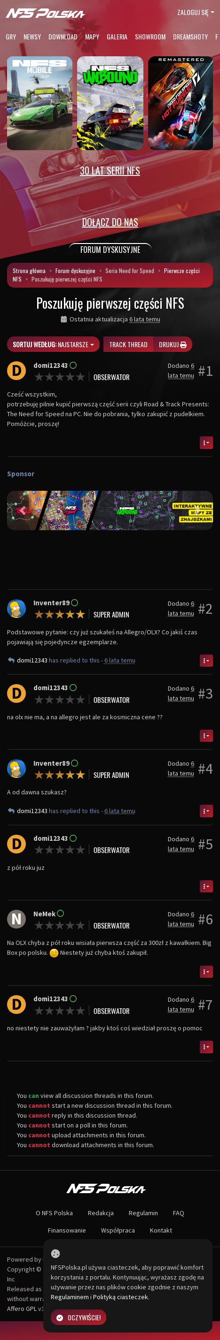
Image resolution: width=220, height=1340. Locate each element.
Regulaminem (70, 1297)
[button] (22, 510)
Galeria (117, 36)
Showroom (150, 36)
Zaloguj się (193, 12)
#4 (205, 768)
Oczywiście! (78, 1317)
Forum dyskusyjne (75, 270)
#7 (205, 1004)
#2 (205, 608)
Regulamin (143, 1213)
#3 (205, 693)
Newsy (32, 36)
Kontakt (161, 1230)
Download (63, 36)
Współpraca (118, 1230)
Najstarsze (50, 344)
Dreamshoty (190, 36)
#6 (205, 919)
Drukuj (173, 344)
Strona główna (29, 270)
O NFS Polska (54, 1213)
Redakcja (101, 1213)
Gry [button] (11, 36)
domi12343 (33, 660)
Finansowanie (67, 1230)
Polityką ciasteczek (120, 1297)
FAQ (178, 1213)
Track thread (128, 344)
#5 (205, 844)
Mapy (92, 36)
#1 (205, 370)
